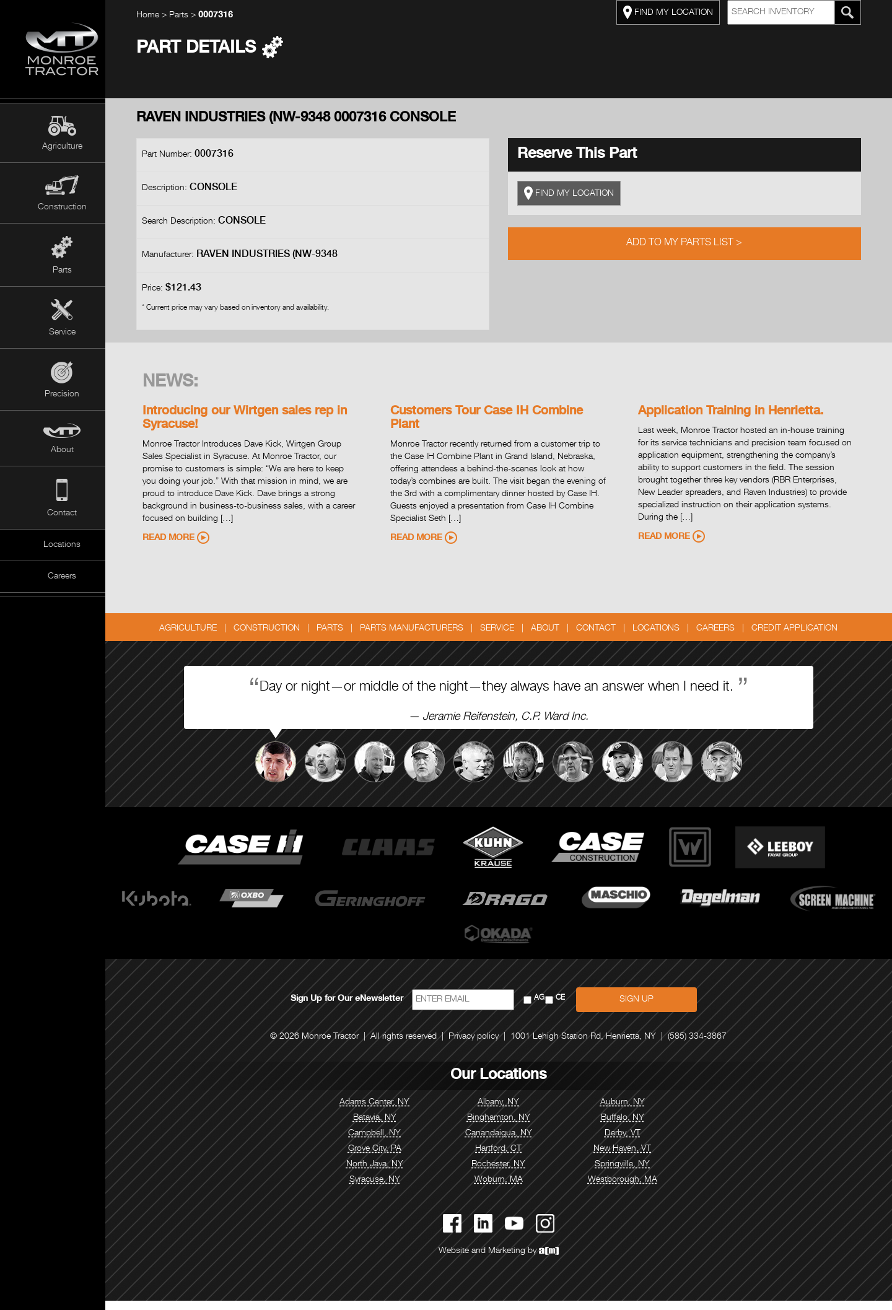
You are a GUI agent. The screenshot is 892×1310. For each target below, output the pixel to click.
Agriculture (62, 146)
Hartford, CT (508, 1158)
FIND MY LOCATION (677, 12)
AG (548, 1007)
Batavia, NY (384, 1127)
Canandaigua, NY (507, 1142)
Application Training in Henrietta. (740, 412)
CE (569, 1007)
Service (62, 332)
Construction (62, 207)
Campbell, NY (384, 1142)
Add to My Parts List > (694, 243)
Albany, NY (508, 1111)
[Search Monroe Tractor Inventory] (857, 12)
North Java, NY (384, 1173)
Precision (62, 394)
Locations (62, 545)
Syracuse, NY (384, 1189)
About (62, 450)
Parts (62, 270)
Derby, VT (632, 1142)
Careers (62, 576)
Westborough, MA (632, 1189)
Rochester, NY (508, 1173)
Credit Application (804, 628)
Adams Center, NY (384, 1111)
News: (180, 382)
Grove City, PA (384, 1158)
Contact (62, 513)
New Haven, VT (632, 1158)
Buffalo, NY (632, 1127)
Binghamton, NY (508, 1127)
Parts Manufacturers (421, 628)
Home (157, 15)
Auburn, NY (632, 1111)
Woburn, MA (508, 1189)
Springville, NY (632, 1173)
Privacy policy (483, 1046)
